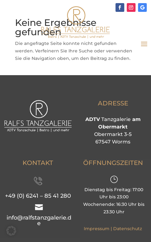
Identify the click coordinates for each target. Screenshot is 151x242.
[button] (11, 231)
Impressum (96, 228)
